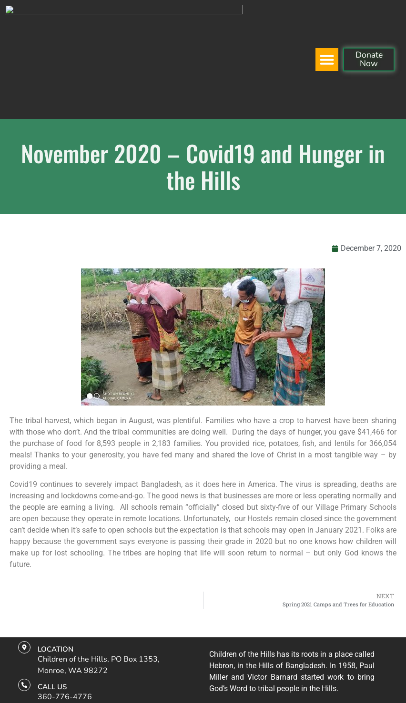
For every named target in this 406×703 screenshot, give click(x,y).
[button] (326, 18)
